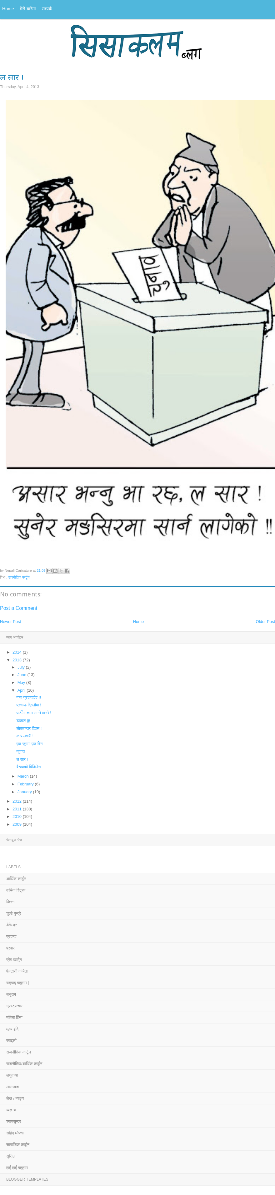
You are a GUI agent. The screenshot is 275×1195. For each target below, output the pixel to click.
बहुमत (20, 751)
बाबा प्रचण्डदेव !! (28, 697)
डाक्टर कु (23, 720)
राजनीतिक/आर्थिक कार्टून (24, 1063)
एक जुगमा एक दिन (29, 743)
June (23, 674)
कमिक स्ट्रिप (15, 890)
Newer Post (10, 621)
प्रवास (11, 948)
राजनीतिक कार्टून (19, 577)
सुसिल (10, 1156)
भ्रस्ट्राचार (14, 1005)
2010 (17, 816)
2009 (17, 824)
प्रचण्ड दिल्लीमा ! (28, 705)
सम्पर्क (47, 8)
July (22, 667)
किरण (10, 901)
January (25, 791)
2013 (17, 660)
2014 (17, 652)
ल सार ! (22, 759)
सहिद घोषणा (15, 1133)
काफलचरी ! (24, 736)
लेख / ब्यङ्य (15, 1098)
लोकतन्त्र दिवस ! (29, 728)
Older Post (265, 621)
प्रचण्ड (11, 936)
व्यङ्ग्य (11, 1110)
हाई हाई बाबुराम (17, 1167)
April (22, 690)
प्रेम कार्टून (14, 959)
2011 (17, 809)
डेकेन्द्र (11, 925)
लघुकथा (12, 1075)
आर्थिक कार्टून (16, 878)
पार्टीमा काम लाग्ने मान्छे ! (33, 712)
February (26, 784)
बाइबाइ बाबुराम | (17, 982)
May (22, 682)
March (24, 776)
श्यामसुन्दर (13, 1121)
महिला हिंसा (14, 1017)
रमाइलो (11, 1040)
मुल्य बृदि (12, 1029)
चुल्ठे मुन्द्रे (13, 913)
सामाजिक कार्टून (17, 1144)
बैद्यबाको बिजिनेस (28, 766)
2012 (17, 801)
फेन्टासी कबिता (17, 971)
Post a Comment (18, 608)
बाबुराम (11, 994)
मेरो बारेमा (28, 8)
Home (8, 8)
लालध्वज (12, 1086)
